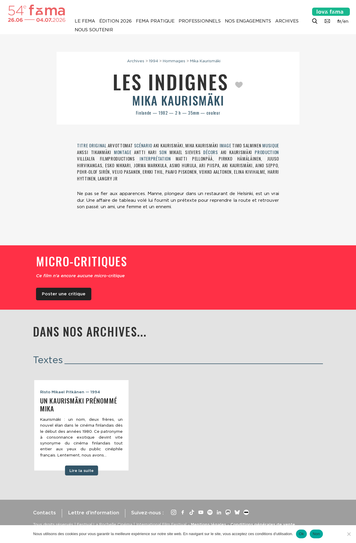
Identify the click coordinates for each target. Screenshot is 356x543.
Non (316, 534)
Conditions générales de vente (262, 524)
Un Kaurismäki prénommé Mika (78, 404)
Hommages (174, 60)
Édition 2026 (115, 21)
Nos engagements (248, 21)
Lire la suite (81, 470)
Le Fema (85, 21)
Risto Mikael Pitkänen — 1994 (70, 391)
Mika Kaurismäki (205, 60)
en (345, 21)
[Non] (349, 534)
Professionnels (200, 21)
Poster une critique (63, 294)
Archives (287, 21)
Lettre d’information (93, 513)
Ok (301, 534)
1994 (153, 60)
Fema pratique (155, 21)
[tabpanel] (81, 425)
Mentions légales (208, 524)
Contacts (44, 513)
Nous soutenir (94, 29)
